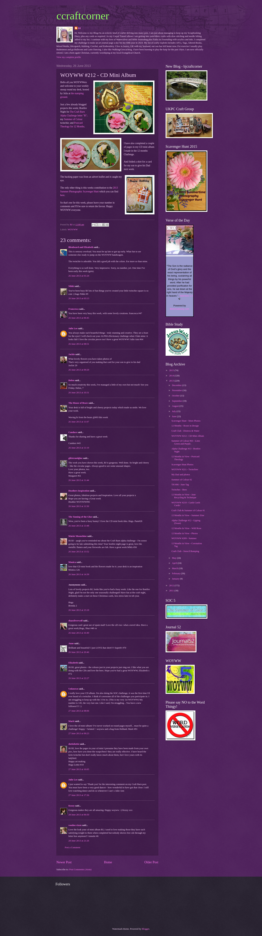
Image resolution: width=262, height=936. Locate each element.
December (177, 385)
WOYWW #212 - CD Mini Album (187, 436)
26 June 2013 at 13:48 (78, 525)
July (174, 411)
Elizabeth (73, 662)
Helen (71, 380)
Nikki (71, 286)
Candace (72, 432)
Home (108, 862)
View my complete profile (68, 57)
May (174, 558)
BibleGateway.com (179, 309)
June (174, 416)
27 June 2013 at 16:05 (78, 769)
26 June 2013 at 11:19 (78, 448)
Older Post (151, 862)
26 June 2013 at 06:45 (78, 318)
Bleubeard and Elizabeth (80, 247)
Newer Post (64, 862)
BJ (79, 28)
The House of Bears (78, 403)
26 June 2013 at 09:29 (78, 370)
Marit (71, 721)
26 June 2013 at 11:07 (78, 421)
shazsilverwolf (75, 620)
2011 (171, 590)
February (176, 573)
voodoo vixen (75, 825)
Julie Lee (73, 328)
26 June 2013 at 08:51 (78, 344)
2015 (171, 370)
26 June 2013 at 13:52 (78, 551)
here (62, 195)
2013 (171, 380)
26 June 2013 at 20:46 (78, 652)
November (177, 390)
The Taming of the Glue (80, 517)
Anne (71, 643)
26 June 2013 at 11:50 (78, 506)
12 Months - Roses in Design (185, 425)
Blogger (145, 929)
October (176, 395)
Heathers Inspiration (78, 490)
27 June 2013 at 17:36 (78, 795)
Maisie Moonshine (77, 536)
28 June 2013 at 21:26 (78, 840)
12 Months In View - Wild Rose (186, 528)
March (175, 568)
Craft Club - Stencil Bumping (185, 551)
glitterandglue (75, 458)
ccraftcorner (82, 16)
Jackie (71, 354)
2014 (171, 375)
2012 (171, 585)
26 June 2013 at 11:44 (78, 480)
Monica (72, 562)
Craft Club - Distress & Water (185, 431)
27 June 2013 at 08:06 (78, 711)
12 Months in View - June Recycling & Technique (183, 496)
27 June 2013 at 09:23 (78, 733)
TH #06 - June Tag (180, 484)
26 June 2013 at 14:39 (78, 574)
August (175, 406)
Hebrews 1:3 (186, 295)
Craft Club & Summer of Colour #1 (188, 510)
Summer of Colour (73, 119)
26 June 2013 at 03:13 (78, 298)
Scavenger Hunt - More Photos (185, 421)
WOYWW (73, 229)
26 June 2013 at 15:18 (78, 610)
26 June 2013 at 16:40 (78, 633)
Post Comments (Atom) (80, 869)
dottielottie (73, 744)
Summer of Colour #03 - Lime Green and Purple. (185, 442)
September (177, 401)
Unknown (73, 689)
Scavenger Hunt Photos (182, 464)
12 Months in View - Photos (184, 533)
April (174, 563)
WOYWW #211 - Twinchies (184, 469)
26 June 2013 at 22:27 (78, 678)
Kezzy (71, 805)
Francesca (73, 309)
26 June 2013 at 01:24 (78, 276)
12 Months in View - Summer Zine (187, 515)
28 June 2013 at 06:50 (78, 814)
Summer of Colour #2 (181, 479)
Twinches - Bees (179, 489)
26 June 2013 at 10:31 (78, 392)
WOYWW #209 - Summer (183, 538)
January (176, 578)
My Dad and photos (180, 474)
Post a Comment (72, 847)
